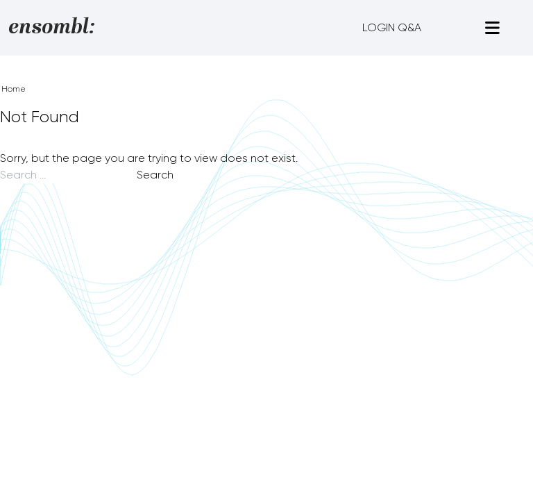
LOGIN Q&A (391, 27)
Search (155, 174)
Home (13, 89)
